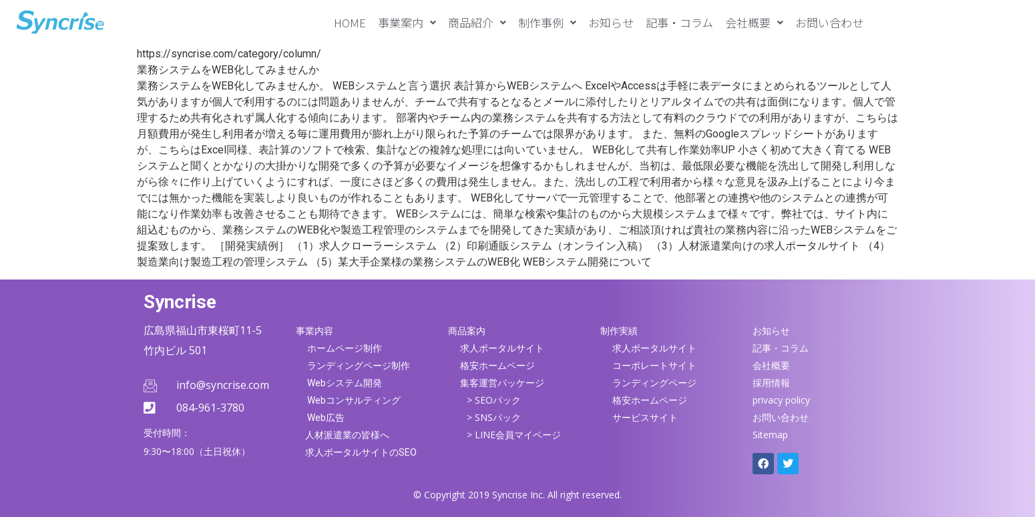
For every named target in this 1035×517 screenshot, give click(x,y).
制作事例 (547, 22)
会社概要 (754, 22)
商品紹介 (477, 22)
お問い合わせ (829, 22)
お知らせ (611, 22)
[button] (407, 22)
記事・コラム (679, 22)
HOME (350, 22)
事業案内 (407, 22)
